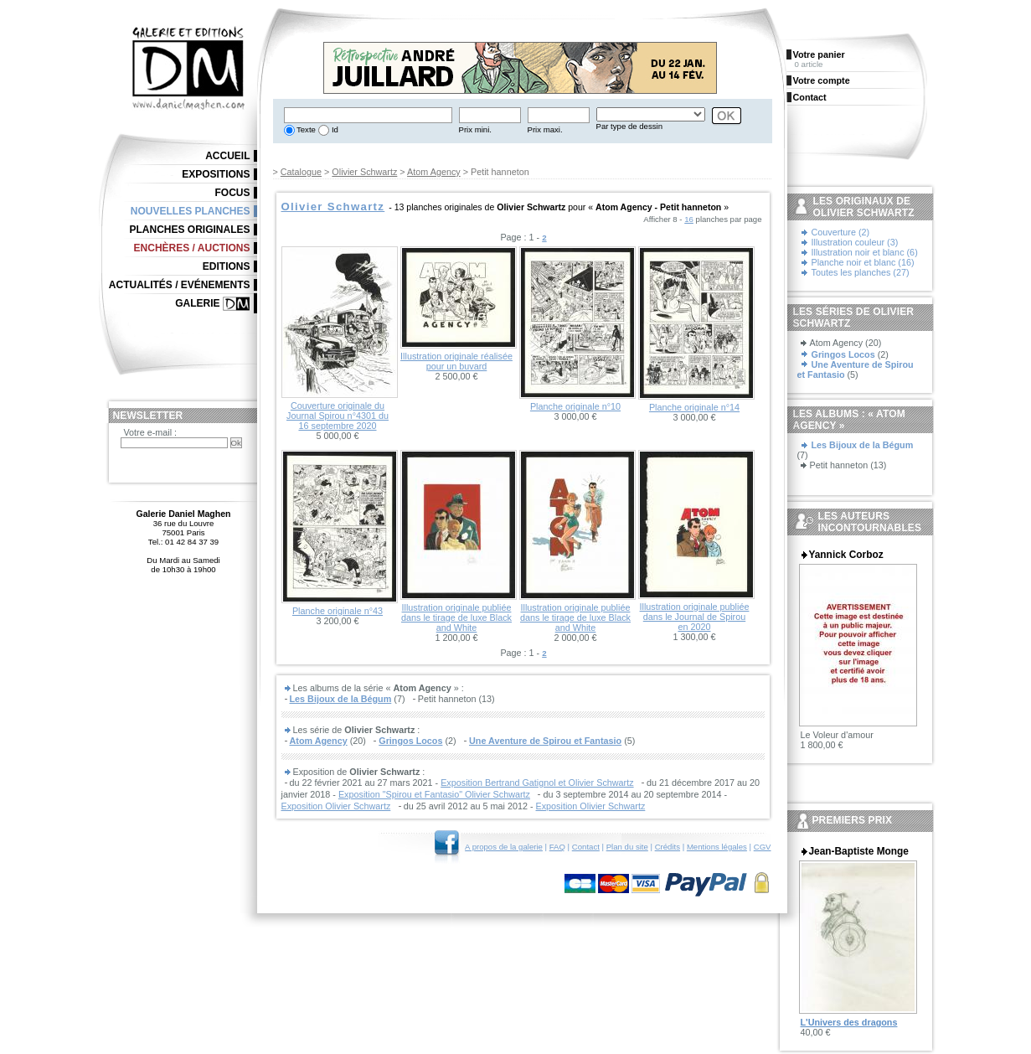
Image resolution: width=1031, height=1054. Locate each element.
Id (333, 129)
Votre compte (821, 80)
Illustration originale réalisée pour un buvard (456, 361)
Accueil (227, 156)
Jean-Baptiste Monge (859, 851)
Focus (232, 193)
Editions (226, 266)
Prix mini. (475, 129)
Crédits (667, 846)
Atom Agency (434, 172)
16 (688, 219)
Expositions (216, 174)
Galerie (197, 303)
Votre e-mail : (151, 432)
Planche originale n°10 (575, 406)
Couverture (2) (841, 232)
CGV (762, 846)
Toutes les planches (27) (861, 272)
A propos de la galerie (504, 846)
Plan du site (627, 846)
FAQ (557, 846)
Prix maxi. (545, 129)
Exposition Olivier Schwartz (336, 806)
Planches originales (189, 229)
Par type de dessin (629, 126)
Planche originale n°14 (694, 407)
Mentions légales (717, 846)
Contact (586, 846)
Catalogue (301, 172)
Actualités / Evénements (179, 285)
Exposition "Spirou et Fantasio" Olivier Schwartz (434, 794)
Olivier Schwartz (364, 172)
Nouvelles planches (190, 211)
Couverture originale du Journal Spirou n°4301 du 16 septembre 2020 (337, 415)
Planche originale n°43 (337, 611)
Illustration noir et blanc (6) (865, 252)
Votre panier (819, 54)
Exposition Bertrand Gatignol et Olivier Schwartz (537, 783)
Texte (305, 129)
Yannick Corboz (846, 555)
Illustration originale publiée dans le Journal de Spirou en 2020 (695, 617)
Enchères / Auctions (192, 248)
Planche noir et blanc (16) (863, 262)
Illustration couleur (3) (855, 242)
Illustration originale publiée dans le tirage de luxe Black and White (456, 617)
